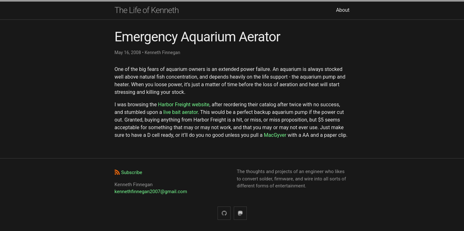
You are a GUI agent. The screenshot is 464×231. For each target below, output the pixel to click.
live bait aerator (180, 112)
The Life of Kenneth (147, 10)
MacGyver (275, 135)
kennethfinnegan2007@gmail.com (151, 191)
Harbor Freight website (184, 105)
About (343, 10)
